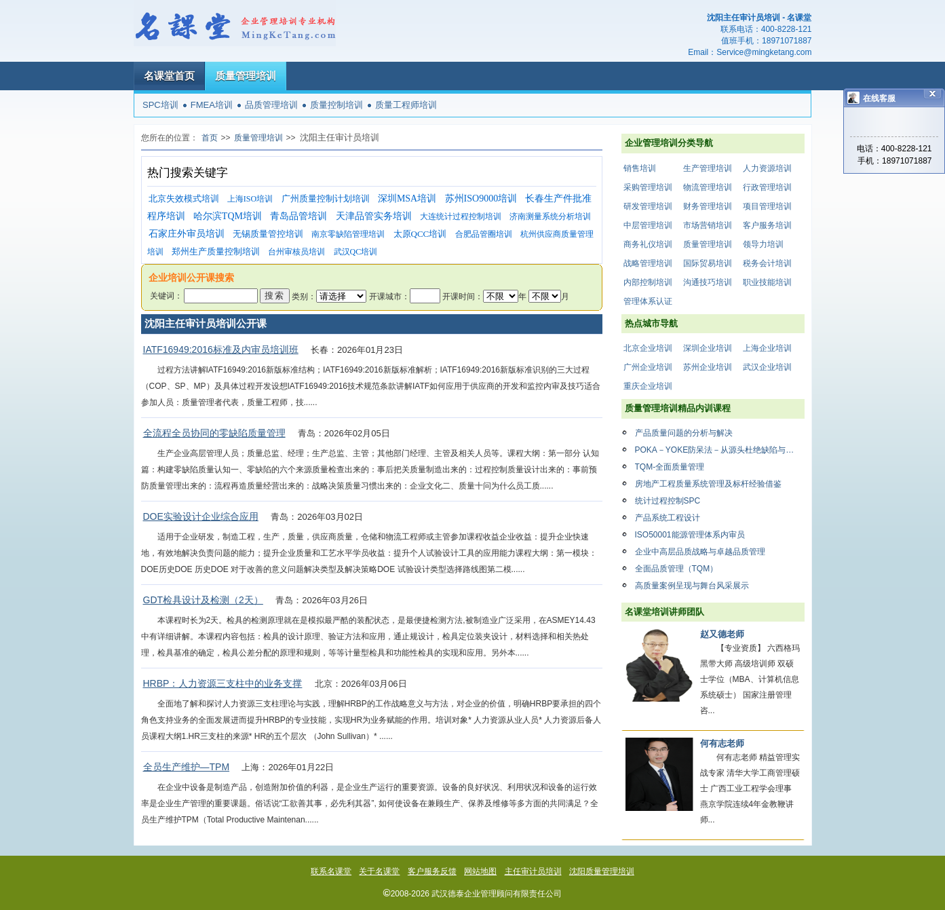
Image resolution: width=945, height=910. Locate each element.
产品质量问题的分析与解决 (684, 433)
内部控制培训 (647, 282)
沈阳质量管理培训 (601, 871)
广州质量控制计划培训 (326, 198)
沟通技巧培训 (707, 282)
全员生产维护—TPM (186, 766)
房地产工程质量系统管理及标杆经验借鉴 (708, 484)
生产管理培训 (707, 168)
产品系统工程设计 (667, 518)
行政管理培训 (767, 187)
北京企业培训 (647, 348)
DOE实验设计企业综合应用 (200, 516)
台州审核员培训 (296, 252)
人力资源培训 (767, 168)
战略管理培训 (647, 263)
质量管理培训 (245, 75)
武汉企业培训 (767, 367)
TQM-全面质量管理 (670, 467)
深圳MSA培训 (407, 198)
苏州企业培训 (707, 367)
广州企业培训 (647, 367)
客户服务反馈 (432, 871)
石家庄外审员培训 (187, 234)
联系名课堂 (331, 871)
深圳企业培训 (707, 348)
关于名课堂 (379, 871)
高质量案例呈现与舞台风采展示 (692, 585)
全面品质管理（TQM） (676, 568)
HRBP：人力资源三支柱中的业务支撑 (223, 683)
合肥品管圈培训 (483, 234)
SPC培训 (160, 105)
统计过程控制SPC (668, 501)
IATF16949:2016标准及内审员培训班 (220, 349)
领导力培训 (763, 244)
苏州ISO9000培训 (481, 198)
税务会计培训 (767, 263)
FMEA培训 (212, 105)
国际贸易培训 (707, 263)
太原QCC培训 (420, 234)
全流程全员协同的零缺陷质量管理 (214, 433)
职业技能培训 (767, 282)
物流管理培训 (707, 187)
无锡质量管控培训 (268, 234)
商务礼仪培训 (647, 244)
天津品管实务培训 (374, 216)
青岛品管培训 (298, 216)
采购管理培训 (647, 187)
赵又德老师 (722, 634)
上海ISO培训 (250, 199)
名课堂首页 (169, 75)
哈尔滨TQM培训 (227, 216)
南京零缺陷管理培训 (348, 234)
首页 (209, 138)
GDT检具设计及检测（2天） (203, 599)
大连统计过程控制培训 (460, 216)
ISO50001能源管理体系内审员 (690, 534)
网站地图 (480, 871)
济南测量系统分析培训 (550, 216)
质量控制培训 (336, 105)
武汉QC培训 (356, 252)
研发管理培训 (647, 206)
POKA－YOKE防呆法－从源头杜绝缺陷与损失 (719, 450)
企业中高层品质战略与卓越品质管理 (700, 551)
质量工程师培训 (406, 105)
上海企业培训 (767, 348)
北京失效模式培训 (184, 198)
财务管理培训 (707, 206)
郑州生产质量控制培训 (216, 251)
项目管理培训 (767, 206)
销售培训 (639, 168)
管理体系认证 (647, 301)
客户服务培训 (767, 225)
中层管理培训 (647, 225)
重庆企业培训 (647, 386)
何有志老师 (722, 743)
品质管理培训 (271, 105)
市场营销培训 (707, 225)
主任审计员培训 (533, 871)
